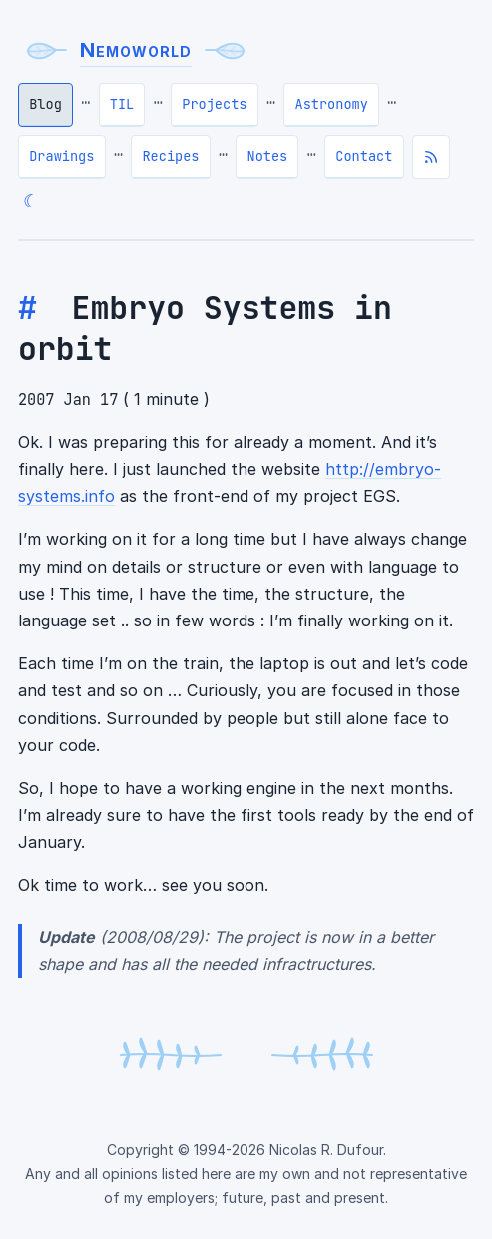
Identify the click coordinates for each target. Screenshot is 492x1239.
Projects (214, 104)
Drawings (61, 156)
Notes (267, 156)
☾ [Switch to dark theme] (31, 200)
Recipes (170, 156)
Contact (363, 156)
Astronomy (330, 104)
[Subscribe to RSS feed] (431, 157)
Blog (45, 104)
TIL (122, 104)
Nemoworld (136, 50)
